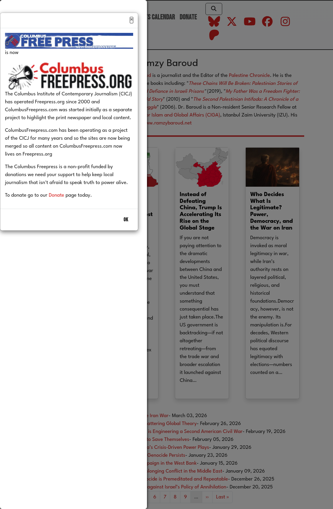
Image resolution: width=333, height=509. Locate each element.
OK (125, 232)
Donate (65, 207)
